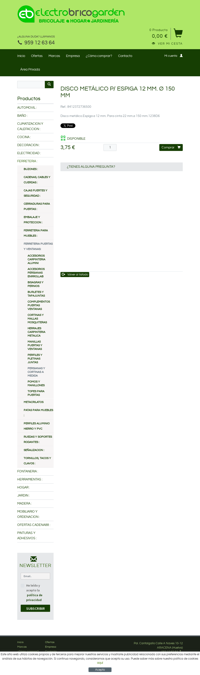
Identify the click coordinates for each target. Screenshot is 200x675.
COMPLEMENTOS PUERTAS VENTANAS (39, 305)
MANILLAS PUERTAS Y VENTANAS (35, 345)
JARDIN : (23, 495)
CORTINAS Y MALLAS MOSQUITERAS (37, 319)
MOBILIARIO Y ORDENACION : (28, 514)
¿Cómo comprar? (99, 56)
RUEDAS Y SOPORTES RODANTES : (38, 439)
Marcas (54, 56)
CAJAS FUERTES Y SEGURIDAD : (35, 193)
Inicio (21, 56)
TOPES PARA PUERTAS (36, 393)
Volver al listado (75, 274)
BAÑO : (22, 115)
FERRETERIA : (27, 161)
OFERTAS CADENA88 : (33, 525)
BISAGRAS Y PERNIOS (35, 284)
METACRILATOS (33, 402)
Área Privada (30, 69)
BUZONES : (31, 169)
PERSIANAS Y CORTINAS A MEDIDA (36, 372)
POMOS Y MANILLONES (36, 383)
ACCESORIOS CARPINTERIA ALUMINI (36, 259)
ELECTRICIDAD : (29, 153)
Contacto (125, 56)
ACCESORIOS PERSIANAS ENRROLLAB (36, 273)
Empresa (73, 56)
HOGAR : (23, 487)
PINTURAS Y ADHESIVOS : (27, 535)
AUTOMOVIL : (27, 107)
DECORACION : (28, 145)
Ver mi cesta (167, 43)
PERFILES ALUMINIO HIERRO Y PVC (37, 426)
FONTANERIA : (27, 471)
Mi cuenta (173, 55)
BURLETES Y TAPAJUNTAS (36, 294)
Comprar (171, 147)
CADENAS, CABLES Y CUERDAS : (37, 180)
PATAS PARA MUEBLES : (38, 413)
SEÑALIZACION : (34, 450)
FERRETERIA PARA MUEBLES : (36, 233)
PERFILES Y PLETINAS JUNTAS (35, 359)
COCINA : (24, 137)
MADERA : (24, 503)
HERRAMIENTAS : (30, 479)
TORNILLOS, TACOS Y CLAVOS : (37, 461)
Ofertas (37, 56)
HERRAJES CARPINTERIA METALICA (36, 332)
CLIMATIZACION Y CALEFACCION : (30, 126)
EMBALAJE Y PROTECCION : (33, 220)
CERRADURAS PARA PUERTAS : (37, 206)
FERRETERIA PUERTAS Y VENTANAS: (38, 246)
